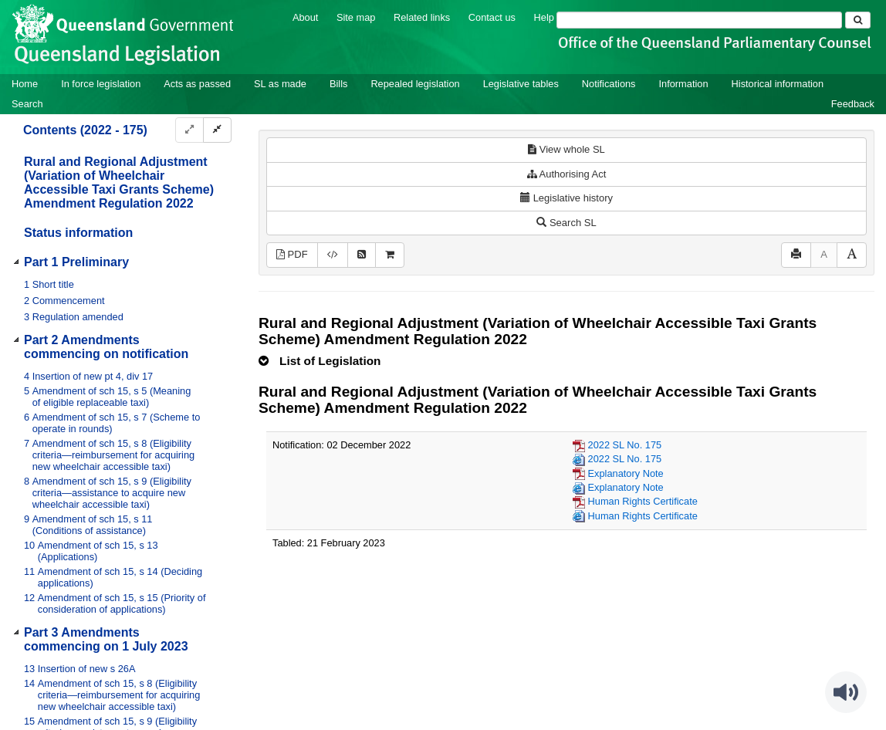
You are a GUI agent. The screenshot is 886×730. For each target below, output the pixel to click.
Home (25, 84)
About (305, 17)
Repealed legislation (414, 84)
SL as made (280, 84)
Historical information (777, 84)
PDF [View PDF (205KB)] (292, 254)
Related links (422, 17)
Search (27, 104)
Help (544, 17)
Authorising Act (567, 174)
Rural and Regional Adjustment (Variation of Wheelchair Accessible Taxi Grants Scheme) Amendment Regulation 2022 (119, 182)
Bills (338, 84)
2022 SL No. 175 (625, 445)
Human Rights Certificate (643, 501)
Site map (356, 17)
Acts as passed (197, 84)
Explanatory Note (626, 473)
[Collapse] (217, 130)
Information (683, 84)
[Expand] (189, 130)
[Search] (699, 20)
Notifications (609, 84)
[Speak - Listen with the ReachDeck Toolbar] (846, 692)
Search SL (566, 222)
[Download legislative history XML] (332, 255)
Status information (78, 232)
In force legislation (100, 84)
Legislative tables (521, 84)
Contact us (492, 17)
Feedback (852, 104)
